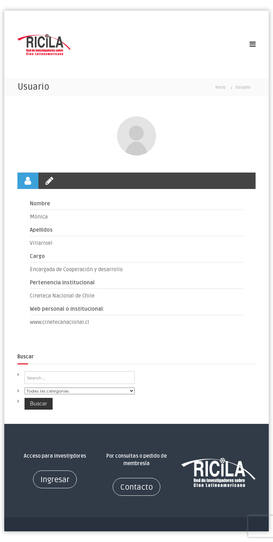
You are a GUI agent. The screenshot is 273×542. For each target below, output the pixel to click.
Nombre (40, 203)
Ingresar (55, 479)
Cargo (37, 256)
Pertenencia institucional (62, 282)
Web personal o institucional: (67, 309)
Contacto (136, 487)
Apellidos (41, 230)
